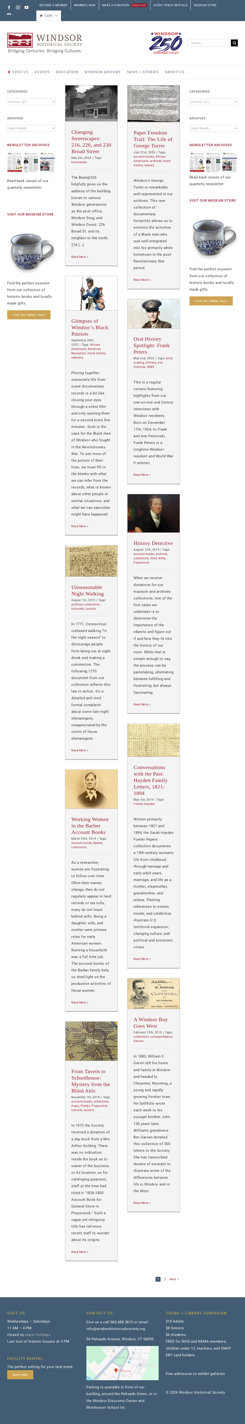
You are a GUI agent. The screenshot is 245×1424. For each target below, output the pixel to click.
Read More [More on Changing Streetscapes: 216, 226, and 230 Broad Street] (78, 257)
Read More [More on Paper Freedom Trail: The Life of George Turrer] (141, 280)
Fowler (138, 804)
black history (97, 353)
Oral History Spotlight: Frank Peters (152, 345)
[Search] (234, 42)
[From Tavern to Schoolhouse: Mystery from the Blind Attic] (91, 1041)
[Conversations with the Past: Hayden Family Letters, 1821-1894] (154, 740)
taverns (89, 1110)
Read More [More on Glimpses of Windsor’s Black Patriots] (78, 526)
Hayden (149, 804)
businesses (79, 162)
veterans (77, 357)
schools (76, 1110)
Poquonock (142, 562)
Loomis (91, 608)
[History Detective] (154, 513)
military (150, 362)
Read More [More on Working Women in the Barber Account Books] (78, 1002)
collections (141, 558)
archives (156, 161)
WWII (150, 367)
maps (75, 1106)
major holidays (37, 1335)
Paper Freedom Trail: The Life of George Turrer (153, 139)
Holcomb (77, 608)
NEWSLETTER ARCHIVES (28, 145)
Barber (98, 843)
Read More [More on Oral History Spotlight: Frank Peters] (141, 475)
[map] (122, 1348)
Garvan (139, 1041)
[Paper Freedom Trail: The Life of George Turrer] (154, 103)
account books (144, 156)
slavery (150, 165)
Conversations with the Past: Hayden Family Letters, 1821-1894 (151, 780)
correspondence (161, 1036)
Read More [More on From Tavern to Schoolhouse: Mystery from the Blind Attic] (78, 1252)
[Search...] (209, 42)
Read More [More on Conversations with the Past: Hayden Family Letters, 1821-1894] (141, 959)
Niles (162, 558)
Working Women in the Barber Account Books (90, 825)
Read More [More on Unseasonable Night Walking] (78, 750)
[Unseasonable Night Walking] (91, 560)
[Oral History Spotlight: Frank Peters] (154, 313)
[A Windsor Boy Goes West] (154, 993)
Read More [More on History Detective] (141, 704)
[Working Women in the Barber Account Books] (91, 789)
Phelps (85, 1106)
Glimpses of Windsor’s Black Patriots (89, 327)
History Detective (153, 543)
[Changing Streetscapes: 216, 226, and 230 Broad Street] (91, 103)
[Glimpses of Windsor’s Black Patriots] (91, 293)
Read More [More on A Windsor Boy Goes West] (141, 1203)
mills (153, 558)
